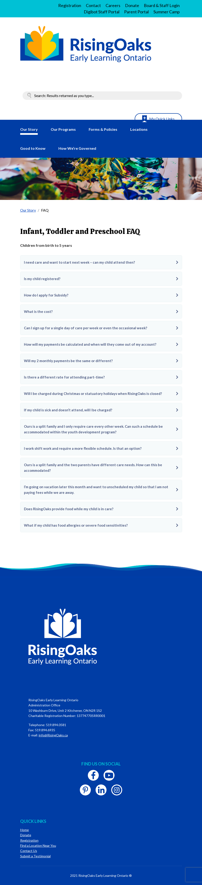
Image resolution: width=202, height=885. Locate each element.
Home (24, 830)
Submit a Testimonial (35, 856)
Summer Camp (166, 11)
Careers (113, 5)
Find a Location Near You (38, 846)
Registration (69, 5)
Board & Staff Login (162, 5)
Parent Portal (136, 11)
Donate (132, 5)
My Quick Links (162, 118)
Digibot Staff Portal (101, 11)
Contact (93, 5)
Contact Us (28, 851)
